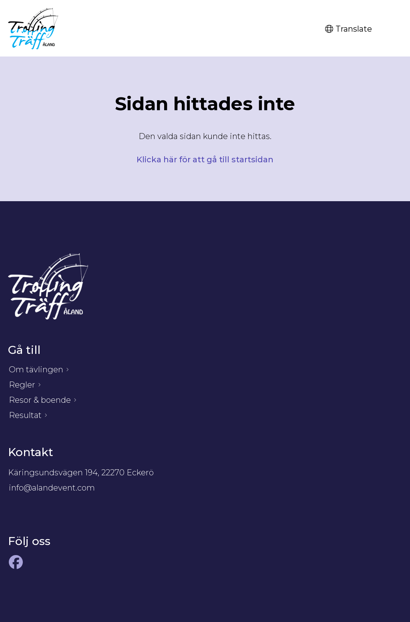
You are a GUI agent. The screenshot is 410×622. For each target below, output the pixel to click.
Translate (348, 29)
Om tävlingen (36, 369)
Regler (22, 385)
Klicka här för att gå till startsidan (205, 159)
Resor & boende (40, 400)
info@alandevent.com (52, 488)
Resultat (25, 415)
